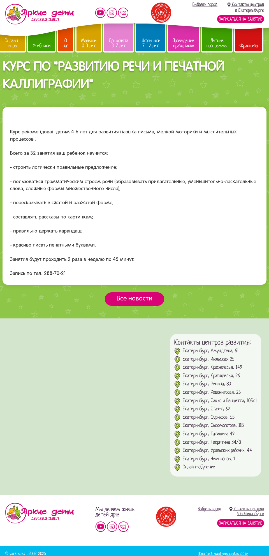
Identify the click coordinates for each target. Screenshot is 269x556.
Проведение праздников (183, 43)
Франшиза (249, 45)
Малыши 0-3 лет (88, 43)
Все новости (134, 299)
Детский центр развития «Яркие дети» (39, 14)
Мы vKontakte (123, 13)
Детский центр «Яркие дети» (39, 513)
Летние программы (217, 43)
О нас (66, 43)
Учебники (41, 45)
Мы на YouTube (100, 13)
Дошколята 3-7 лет (118, 43)
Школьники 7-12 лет (150, 43)
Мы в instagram (111, 13)
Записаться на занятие (240, 19)
